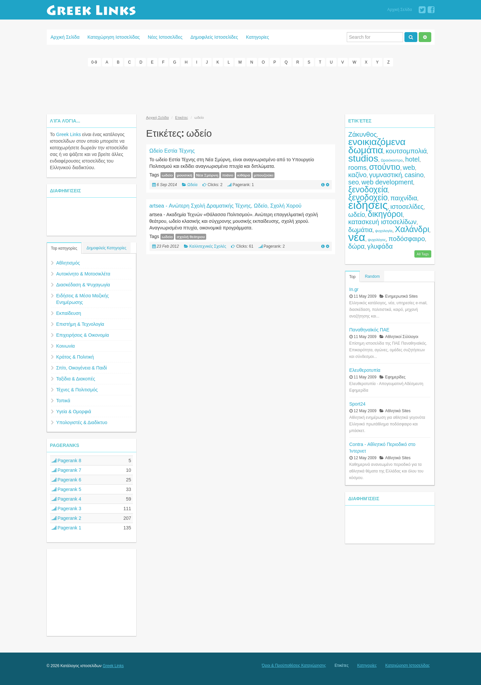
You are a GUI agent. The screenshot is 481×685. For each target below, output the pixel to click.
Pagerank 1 (67, 527)
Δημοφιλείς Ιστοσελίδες (214, 37)
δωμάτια (360, 229)
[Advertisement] (240, 89)
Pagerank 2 (67, 518)
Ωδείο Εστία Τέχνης (172, 151)
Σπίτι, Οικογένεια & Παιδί (81, 367)
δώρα (356, 246)
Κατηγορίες (257, 37)
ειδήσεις (368, 205)
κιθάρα (243, 175)
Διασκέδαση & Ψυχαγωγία (83, 284)
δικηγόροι (385, 214)
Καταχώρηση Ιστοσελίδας (114, 37)
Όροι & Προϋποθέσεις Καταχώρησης (294, 665)
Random (372, 276)
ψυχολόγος (377, 240)
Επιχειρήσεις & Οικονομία (82, 335)
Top (352, 276)
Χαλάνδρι (412, 229)
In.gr (354, 289)
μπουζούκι (263, 175)
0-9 (94, 62)
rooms (357, 167)
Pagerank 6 (67, 479)
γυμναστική (385, 174)
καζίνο (357, 174)
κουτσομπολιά (406, 151)
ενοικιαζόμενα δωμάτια (377, 145)
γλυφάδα (380, 246)
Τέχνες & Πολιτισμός (77, 389)
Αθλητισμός (68, 263)
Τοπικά (63, 400)
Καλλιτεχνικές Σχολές (207, 246)
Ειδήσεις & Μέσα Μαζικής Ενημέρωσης (82, 299)
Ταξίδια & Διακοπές (75, 378)
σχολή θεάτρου (191, 236)
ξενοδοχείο (368, 197)
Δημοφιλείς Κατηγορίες (106, 248)
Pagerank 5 (67, 489)
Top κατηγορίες (64, 248)
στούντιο (384, 166)
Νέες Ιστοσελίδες (165, 37)
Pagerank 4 (67, 499)
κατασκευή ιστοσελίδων (382, 221)
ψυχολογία (383, 231)
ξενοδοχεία (368, 189)
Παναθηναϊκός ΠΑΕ (369, 329)
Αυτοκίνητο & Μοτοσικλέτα (83, 273)
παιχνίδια (403, 198)
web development (387, 182)
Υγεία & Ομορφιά (73, 411)
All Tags (423, 254)
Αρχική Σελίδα (399, 9)
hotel (412, 159)
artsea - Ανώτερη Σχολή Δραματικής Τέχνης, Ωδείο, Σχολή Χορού (226, 206)
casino (414, 174)
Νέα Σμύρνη (207, 175)
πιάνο (227, 175)
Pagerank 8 (67, 460)
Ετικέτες (181, 118)
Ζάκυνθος (362, 134)
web (409, 167)
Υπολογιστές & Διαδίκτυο (81, 422)
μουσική (184, 175)
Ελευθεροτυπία (365, 370)
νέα (356, 237)
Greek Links (68, 134)
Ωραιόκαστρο (392, 160)
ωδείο (167, 175)
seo (353, 182)
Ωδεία (192, 184)
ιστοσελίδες (406, 206)
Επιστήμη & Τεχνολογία (80, 324)
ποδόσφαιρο (407, 238)
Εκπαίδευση (68, 313)
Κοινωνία (65, 346)
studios (363, 158)
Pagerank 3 (67, 508)
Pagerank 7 (67, 470)
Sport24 (357, 404)
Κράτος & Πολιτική (75, 357)
